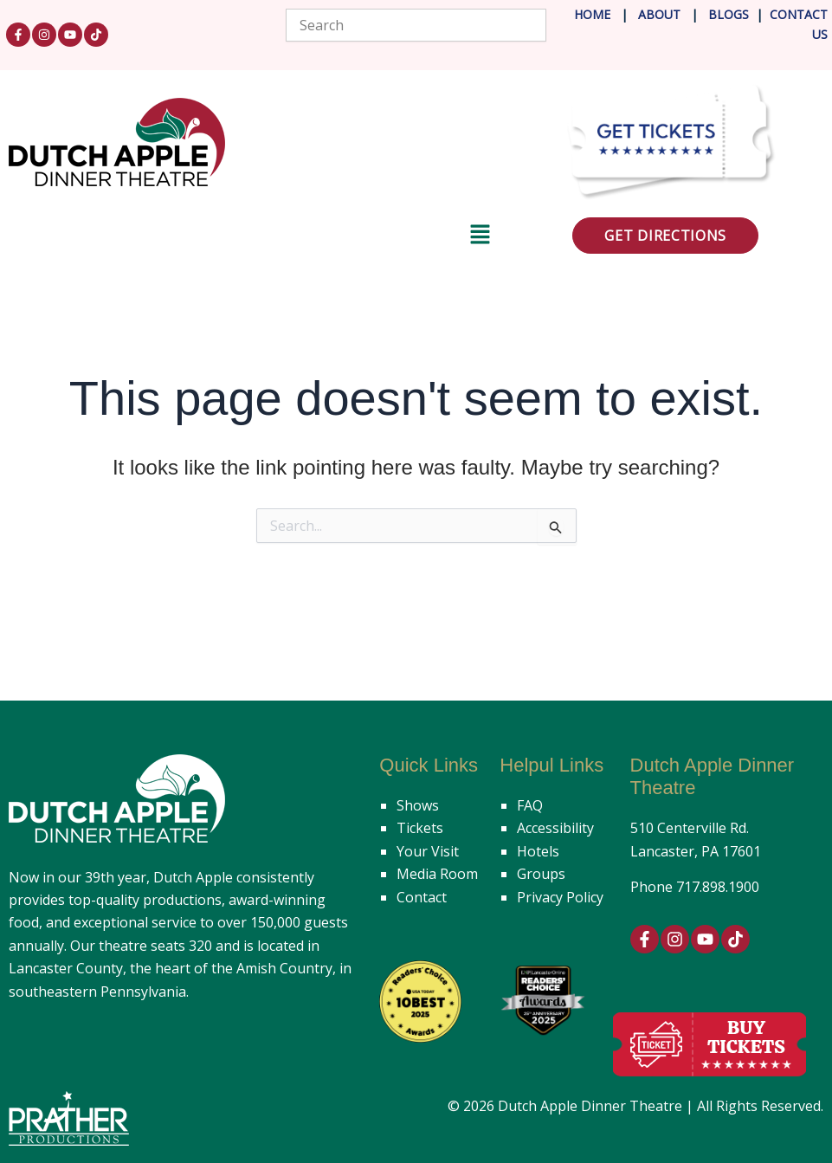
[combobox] (415, 25)
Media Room (437, 873)
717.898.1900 (717, 886)
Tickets (420, 827)
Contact (422, 897)
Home (592, 14)
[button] (250, 237)
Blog (723, 14)
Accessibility (555, 827)
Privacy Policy (560, 897)
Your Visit (428, 851)
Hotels (538, 851)
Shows (418, 805)
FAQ (530, 805)
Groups (541, 873)
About (661, 14)
